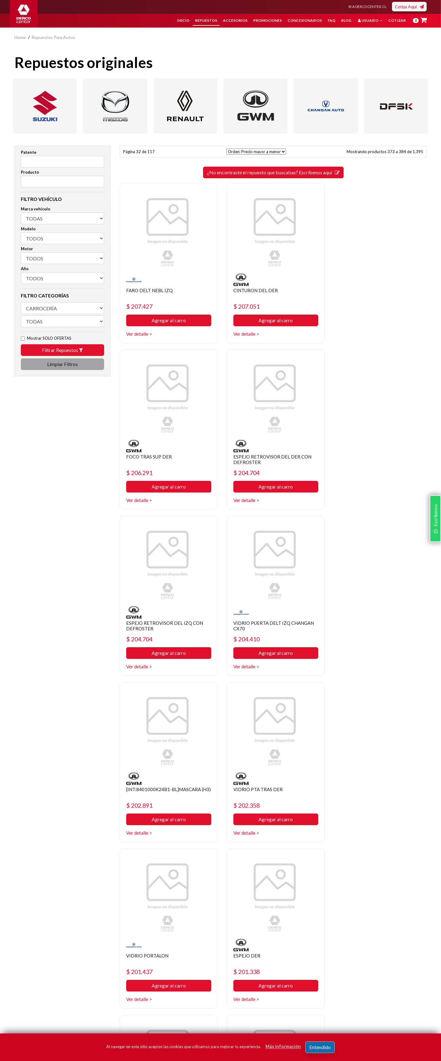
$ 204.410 (351, 473)
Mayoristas (235, 1002)
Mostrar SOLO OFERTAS (49, 338)
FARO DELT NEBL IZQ (150, 290)
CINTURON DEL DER (255, 290)
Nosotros (164, 956)
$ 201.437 (351, 640)
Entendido (320, 1047)
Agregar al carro (168, 320)
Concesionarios (305, 20)
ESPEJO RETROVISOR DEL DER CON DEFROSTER (166, 459)
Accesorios (235, 20)
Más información (283, 1046)
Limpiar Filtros (62, 364)
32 (273, 866)
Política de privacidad (175, 965)
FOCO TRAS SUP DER (361, 290)
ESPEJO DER (140, 790)
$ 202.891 (140, 640)
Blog (346, 20)
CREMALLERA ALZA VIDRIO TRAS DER (269, 793)
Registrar (402, 999)
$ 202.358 (246, 640)
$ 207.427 (140, 306)
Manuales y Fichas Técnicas (181, 993)
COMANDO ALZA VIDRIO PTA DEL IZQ (376, 793)
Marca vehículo (35, 208)
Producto (30, 172)
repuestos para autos (53, 37)
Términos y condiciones (177, 984)
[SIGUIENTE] (317, 866)
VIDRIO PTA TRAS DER (257, 623)
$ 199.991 (246, 806)
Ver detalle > (139, 334)
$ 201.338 (140, 806)
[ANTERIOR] (229, 866)
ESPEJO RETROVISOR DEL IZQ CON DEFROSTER (272, 459)
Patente (28, 152)
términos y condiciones (335, 1007)
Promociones (267, 20)
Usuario (370, 20)
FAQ (331, 20)
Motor (27, 248)
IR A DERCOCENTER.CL (367, 6)
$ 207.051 (246, 306)
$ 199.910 (351, 806)
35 (306, 866)
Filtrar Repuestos (62, 350)
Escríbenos (434, 568)
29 (240, 866)
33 (284, 866)
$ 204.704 (140, 473)
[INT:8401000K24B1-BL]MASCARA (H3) (165, 626)
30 (251, 866)
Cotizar (397, 20)
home (20, 37)
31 (262, 866)
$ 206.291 (351, 306)
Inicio (183, 20)
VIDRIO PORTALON (359, 623)
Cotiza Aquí (409, 6)
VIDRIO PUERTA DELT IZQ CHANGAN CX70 (366, 459)
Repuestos (206, 20)
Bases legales (168, 974)
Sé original (235, 993)
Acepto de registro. (340, 1008)
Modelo (28, 228)
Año (24, 268)
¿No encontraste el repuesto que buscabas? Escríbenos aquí (273, 172)
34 (295, 866)
